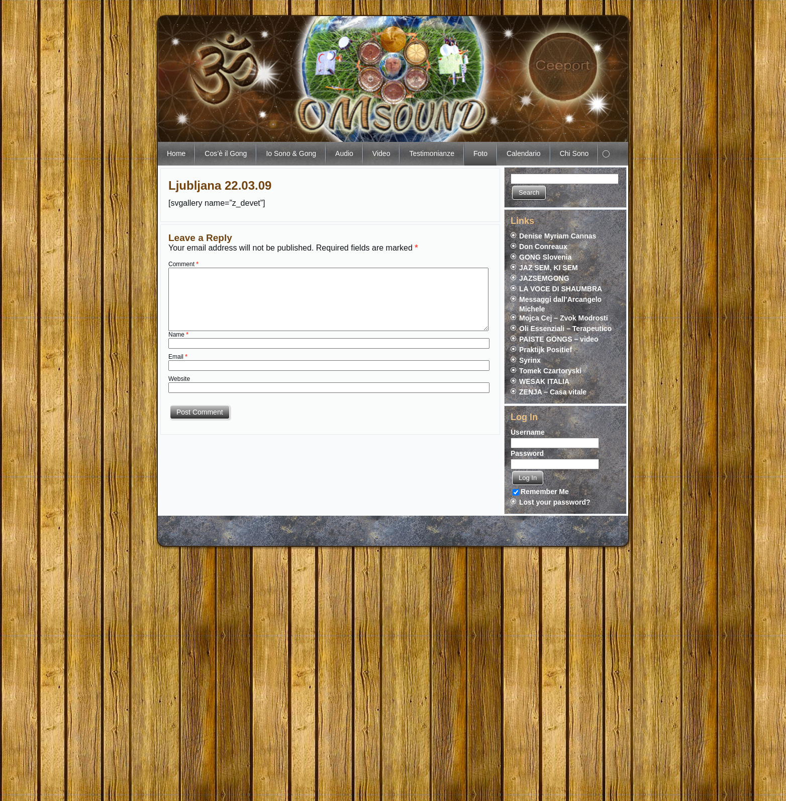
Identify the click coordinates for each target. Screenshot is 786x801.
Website (179, 378)
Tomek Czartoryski (550, 371)
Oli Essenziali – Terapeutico (565, 329)
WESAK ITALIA (544, 381)
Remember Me (541, 492)
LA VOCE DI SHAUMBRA (560, 289)
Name (178, 334)
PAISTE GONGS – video (559, 339)
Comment (183, 264)
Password (527, 453)
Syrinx (530, 360)
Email (177, 356)
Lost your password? (555, 502)
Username (528, 432)
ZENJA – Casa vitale (552, 392)
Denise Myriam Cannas (557, 236)
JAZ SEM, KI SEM (548, 268)
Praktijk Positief (545, 350)
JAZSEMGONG (544, 278)
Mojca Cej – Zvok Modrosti (563, 318)
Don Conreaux (543, 247)
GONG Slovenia (545, 257)
